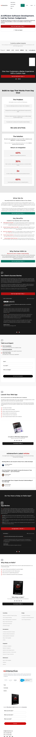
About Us (10, 4)
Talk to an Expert (18, 25)
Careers (5, 683)
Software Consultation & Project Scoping (10, 610)
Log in (31, 2)
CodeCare (4, 655)
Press (10, 734)
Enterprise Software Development (9, 628)
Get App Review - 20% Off (18, 523)
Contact (3, 734)
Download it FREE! (18, 438)
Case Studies (11, 2)
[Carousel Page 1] (16, 327)
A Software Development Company (9, 626)
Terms (23, 734)
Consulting (5, 608)
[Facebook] (7, 730)
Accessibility (14, 734)
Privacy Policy (18, 734)
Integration (5, 637)
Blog (15, 4)
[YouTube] (12, 730)
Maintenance (5, 650)
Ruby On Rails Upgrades (7, 632)
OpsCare (4, 657)
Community (6, 680)
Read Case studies (30, 293)
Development (5, 623)
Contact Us (22, 3)
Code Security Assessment (7, 618)
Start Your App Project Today (18, 21)
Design (23, 608)
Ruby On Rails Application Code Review (9, 614)
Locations (6, 734)
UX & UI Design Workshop (7, 612)
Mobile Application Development (8, 630)
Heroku (4, 634)
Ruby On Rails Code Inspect (7, 616)
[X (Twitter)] (10, 730)
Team (5, 677)
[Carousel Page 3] (19, 327)
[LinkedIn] (4, 730)
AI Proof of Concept (6, 620)
